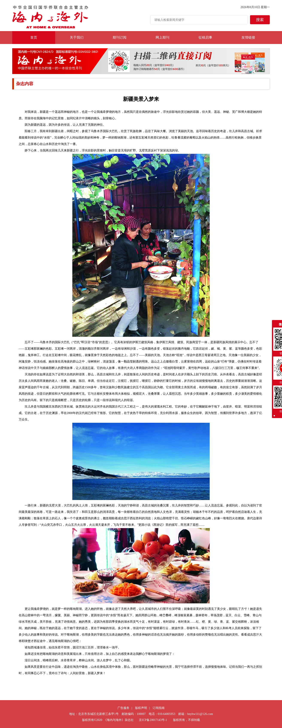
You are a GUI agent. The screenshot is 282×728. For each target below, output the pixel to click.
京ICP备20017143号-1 (153, 720)
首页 (33, 37)
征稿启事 (205, 37)
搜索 (260, 20)
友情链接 (248, 37)
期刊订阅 (119, 37)
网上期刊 (162, 37)
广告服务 (123, 708)
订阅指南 (159, 708)
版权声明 (141, 708)
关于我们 (76, 37)
